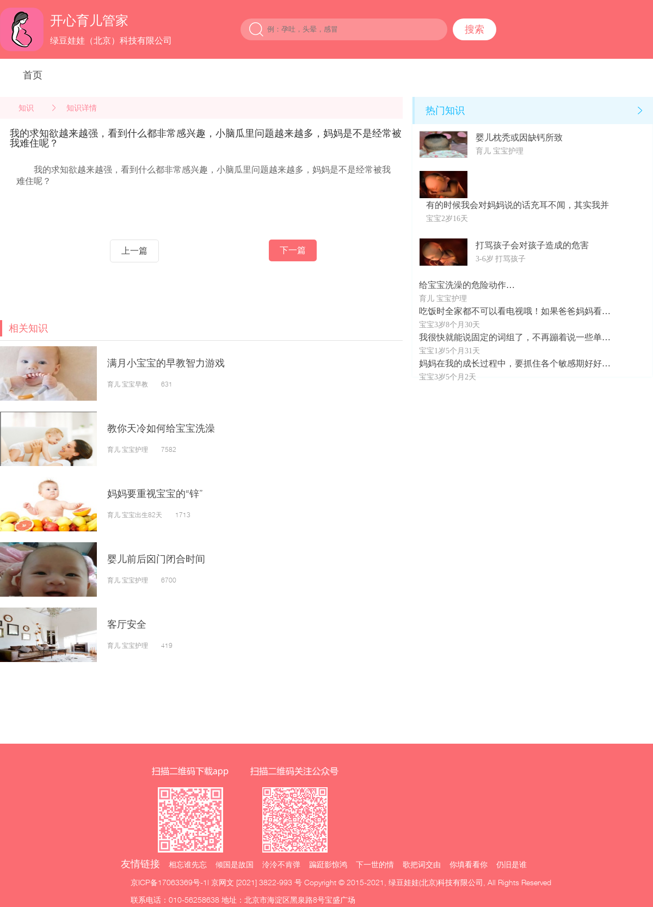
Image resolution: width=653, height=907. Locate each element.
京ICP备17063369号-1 (169, 882)
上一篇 (134, 251)
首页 (32, 75)
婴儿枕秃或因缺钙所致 (519, 137)
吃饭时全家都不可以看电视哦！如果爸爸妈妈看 (510, 311)
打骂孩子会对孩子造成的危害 (532, 245)
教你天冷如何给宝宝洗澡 (161, 428)
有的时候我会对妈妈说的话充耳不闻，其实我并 (517, 205)
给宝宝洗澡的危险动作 (462, 285)
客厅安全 (126, 624)
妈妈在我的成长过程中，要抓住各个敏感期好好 (510, 363)
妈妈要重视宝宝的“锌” (155, 493)
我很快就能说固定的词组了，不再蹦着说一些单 (510, 337)
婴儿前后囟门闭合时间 (156, 559)
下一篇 (293, 250)
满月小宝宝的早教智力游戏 (166, 363)
